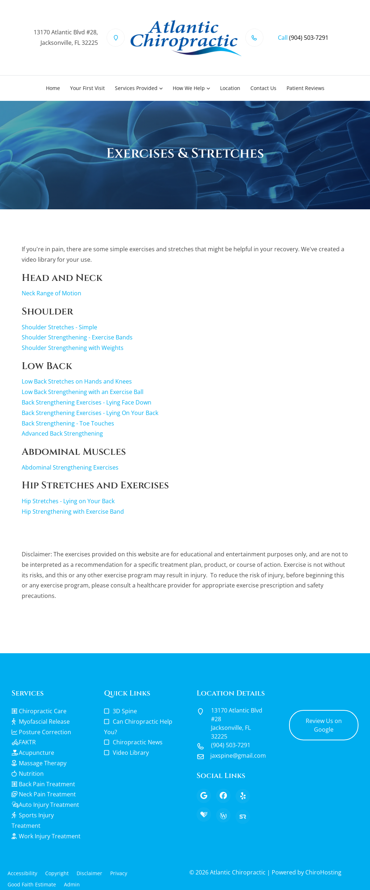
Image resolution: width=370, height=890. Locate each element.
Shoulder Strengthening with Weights (73, 348)
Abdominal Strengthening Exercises (70, 467)
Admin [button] (72, 884)
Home (53, 88)
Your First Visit (87, 88)
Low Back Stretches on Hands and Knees (77, 381)
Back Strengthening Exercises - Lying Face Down (86, 402)
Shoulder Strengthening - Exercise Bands (77, 337)
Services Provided (136, 88)
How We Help (189, 88)
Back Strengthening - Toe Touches (68, 423)
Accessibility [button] (22, 873)
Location (230, 88)
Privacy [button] (118, 873)
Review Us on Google (324, 725)
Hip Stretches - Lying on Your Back (68, 501)
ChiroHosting (323, 872)
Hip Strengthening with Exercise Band (73, 511)
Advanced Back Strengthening (62, 433)
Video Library (131, 753)
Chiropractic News (138, 742)
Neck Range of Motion (51, 293)
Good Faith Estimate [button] (32, 884)
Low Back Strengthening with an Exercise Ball (82, 392)
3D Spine (125, 711)
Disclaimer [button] (89, 873)
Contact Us (263, 88)
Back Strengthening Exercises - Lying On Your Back (90, 413)
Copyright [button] (57, 873)
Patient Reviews (305, 88)
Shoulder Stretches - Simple (59, 327)
